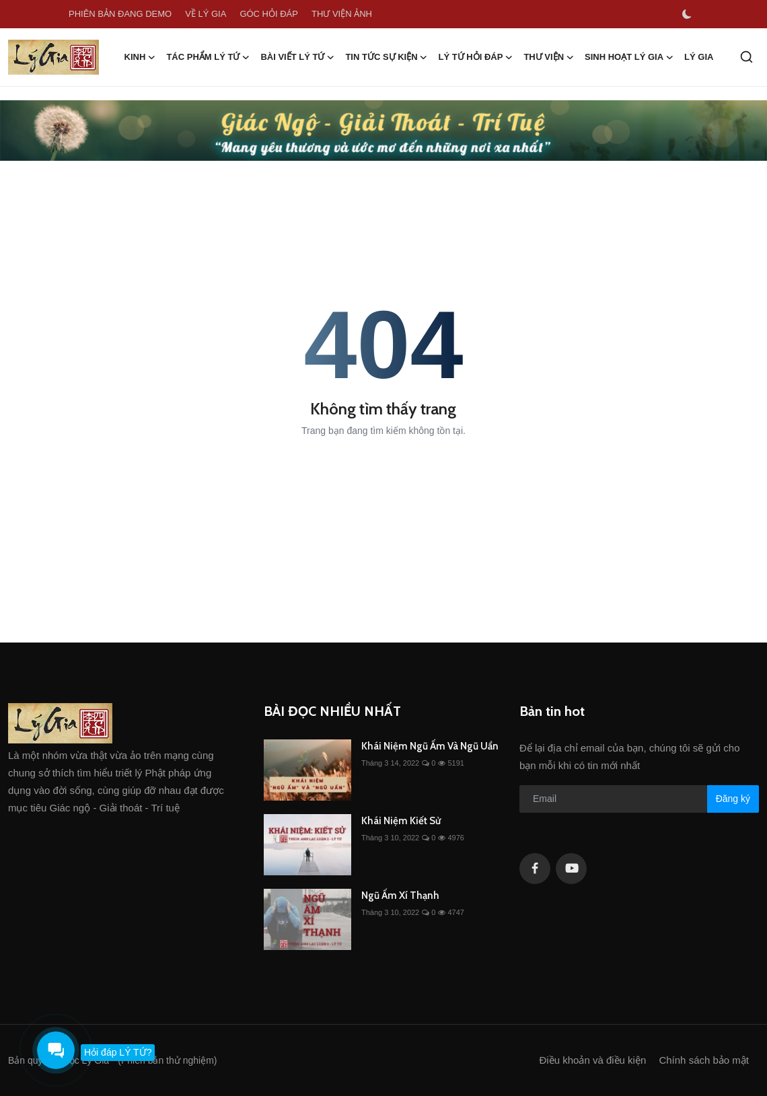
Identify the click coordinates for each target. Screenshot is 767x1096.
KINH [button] (140, 57)
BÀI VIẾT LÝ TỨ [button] (297, 57)
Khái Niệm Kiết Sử (401, 821)
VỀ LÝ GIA (205, 14)
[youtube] (571, 868)
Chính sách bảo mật (704, 1060)
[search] (746, 56)
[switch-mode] (686, 14)
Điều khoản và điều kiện (593, 1060)
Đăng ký (733, 798)
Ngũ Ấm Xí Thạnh (400, 895)
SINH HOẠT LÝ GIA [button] (629, 57)
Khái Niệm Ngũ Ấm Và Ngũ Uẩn (430, 746)
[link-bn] (383, 130)
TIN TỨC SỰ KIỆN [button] (386, 57)
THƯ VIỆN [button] (548, 57)
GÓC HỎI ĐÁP (269, 14)
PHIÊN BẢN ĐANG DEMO (120, 14)
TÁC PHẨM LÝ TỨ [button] (208, 57)
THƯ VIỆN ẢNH (342, 14)
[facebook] (534, 868)
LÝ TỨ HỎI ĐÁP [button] (476, 57)
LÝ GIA (698, 57)
